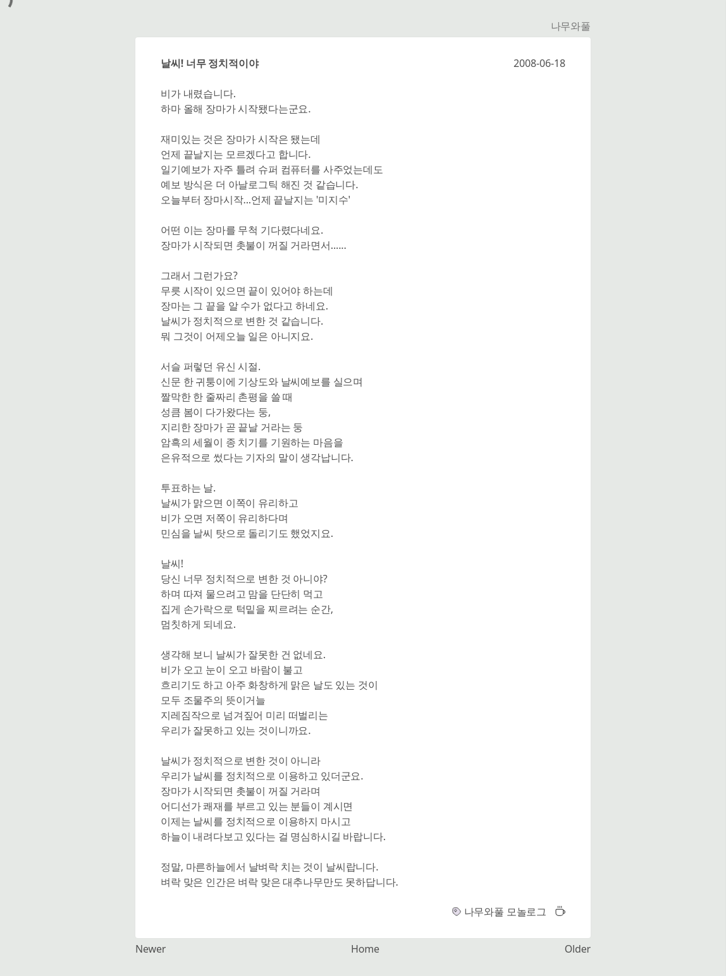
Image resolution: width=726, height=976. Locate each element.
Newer (150, 949)
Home (365, 949)
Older (578, 949)
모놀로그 (526, 912)
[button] (557, 912)
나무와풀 (571, 26)
